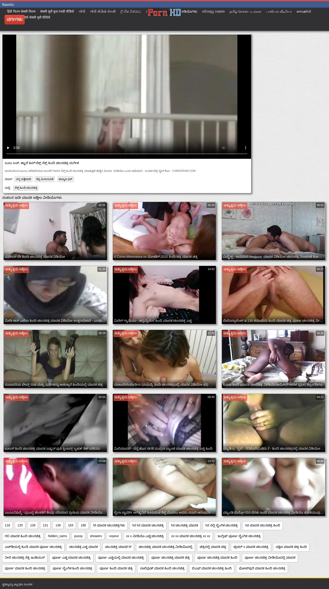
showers (96, 536)
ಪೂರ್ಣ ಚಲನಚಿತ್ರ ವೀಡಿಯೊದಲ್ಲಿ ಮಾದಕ (270, 557)
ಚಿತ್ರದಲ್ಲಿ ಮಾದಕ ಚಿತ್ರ (213, 547)
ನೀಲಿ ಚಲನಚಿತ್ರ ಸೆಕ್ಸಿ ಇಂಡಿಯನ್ (25, 557)
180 (83, 525)
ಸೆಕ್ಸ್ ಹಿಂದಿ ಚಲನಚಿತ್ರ (26, 187)
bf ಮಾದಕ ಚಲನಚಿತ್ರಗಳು (109, 525)
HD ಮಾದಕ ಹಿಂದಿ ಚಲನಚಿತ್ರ (23, 536)
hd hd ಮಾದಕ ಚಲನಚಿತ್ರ (148, 525)
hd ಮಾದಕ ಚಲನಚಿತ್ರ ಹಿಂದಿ (262, 525)
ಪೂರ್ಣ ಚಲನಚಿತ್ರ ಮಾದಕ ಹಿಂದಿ (217, 557)
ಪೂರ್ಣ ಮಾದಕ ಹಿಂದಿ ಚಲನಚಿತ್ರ (25, 568)
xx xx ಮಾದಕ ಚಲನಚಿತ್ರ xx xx (190, 536)
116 (7, 525)
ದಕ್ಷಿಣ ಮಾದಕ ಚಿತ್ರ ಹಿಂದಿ (291, 547)
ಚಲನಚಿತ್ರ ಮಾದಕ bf (118, 547)
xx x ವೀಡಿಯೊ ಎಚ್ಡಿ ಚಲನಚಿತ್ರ (145, 536)
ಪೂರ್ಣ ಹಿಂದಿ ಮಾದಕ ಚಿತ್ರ (116, 568)
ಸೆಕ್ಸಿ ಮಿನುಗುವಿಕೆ (44, 179)
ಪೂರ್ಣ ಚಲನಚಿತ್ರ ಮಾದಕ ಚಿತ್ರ (170, 557)
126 (32, 525)
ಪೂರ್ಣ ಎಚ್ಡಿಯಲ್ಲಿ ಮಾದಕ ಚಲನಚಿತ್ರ (121, 557)
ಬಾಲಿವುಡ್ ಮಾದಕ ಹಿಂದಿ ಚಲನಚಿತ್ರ (162, 568)
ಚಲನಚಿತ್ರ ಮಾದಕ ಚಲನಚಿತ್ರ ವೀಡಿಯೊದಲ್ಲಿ (166, 547)
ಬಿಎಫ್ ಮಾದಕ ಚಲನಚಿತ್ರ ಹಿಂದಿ (212, 568)
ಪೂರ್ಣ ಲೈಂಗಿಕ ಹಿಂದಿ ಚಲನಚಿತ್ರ (73, 568)
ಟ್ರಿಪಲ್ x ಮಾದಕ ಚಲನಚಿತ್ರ (250, 547)
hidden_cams (57, 536)
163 (70, 525)
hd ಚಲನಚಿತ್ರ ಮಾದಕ (184, 525)
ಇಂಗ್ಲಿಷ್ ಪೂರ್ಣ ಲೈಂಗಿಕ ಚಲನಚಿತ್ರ (239, 536)
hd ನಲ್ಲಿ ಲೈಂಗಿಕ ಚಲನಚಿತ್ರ (221, 525)
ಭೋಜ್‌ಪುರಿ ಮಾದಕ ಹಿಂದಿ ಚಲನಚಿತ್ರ (262, 568)
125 (20, 525)
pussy (78, 536)
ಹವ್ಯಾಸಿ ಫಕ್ (65, 179)
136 (58, 525)
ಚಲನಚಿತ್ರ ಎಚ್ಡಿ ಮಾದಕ (83, 547)
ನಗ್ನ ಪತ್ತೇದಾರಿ (23, 179)
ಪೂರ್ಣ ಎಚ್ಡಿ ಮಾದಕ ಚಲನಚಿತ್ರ (71, 557)
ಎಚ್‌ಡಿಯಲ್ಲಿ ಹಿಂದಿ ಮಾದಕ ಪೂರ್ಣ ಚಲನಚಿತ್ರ (33, 547)
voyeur (114, 536)
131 (45, 525)
